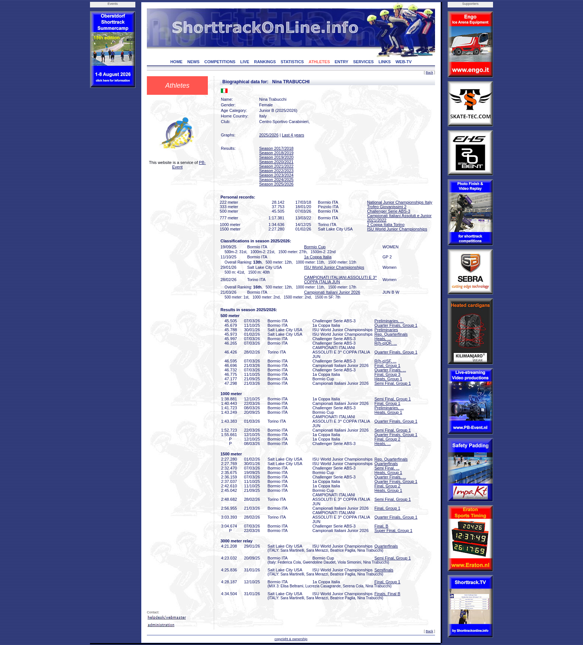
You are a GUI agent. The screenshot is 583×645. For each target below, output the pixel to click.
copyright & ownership (290, 639)
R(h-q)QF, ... (385, 343)
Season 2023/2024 (276, 175)
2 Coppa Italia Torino (386, 224)
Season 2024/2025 (276, 179)
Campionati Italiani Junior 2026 (332, 292)
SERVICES (363, 61)
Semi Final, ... (386, 468)
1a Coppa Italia (318, 257)
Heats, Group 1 (388, 379)
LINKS (385, 61)
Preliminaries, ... (389, 321)
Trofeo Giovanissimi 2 (386, 206)
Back (429, 72)
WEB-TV (404, 61)
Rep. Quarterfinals (391, 334)
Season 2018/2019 (276, 153)
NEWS (193, 61)
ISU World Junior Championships (397, 229)
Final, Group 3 (387, 374)
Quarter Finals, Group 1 (396, 325)
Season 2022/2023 (276, 170)
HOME (176, 61)
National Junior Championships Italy (399, 202)
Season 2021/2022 (276, 166)
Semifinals (383, 570)
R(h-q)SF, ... (385, 361)
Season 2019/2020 (276, 157)
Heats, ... (382, 338)
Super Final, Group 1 (393, 530)
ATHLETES (319, 61)
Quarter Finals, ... (390, 370)
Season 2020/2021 (276, 161)
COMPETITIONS (219, 61)
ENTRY (341, 61)
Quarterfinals (386, 463)
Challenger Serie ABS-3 (388, 211)
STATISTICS (292, 61)
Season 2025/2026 (276, 184)
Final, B (381, 526)
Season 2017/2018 (276, 148)
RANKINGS (265, 61)
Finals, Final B (387, 593)
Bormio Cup (315, 247)
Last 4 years (293, 135)
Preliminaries (386, 330)
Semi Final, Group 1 (392, 383)
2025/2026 (268, 135)
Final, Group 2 (387, 439)
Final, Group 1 (387, 365)
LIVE (244, 61)
